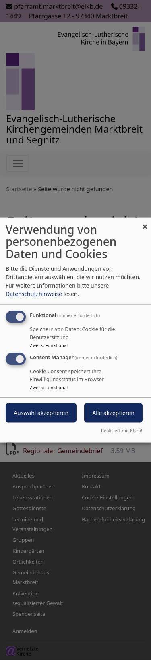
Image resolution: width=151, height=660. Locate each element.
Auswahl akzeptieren (41, 413)
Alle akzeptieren (113, 413)
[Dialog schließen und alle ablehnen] (145, 222)
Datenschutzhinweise (34, 293)
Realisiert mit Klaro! (121, 430)
